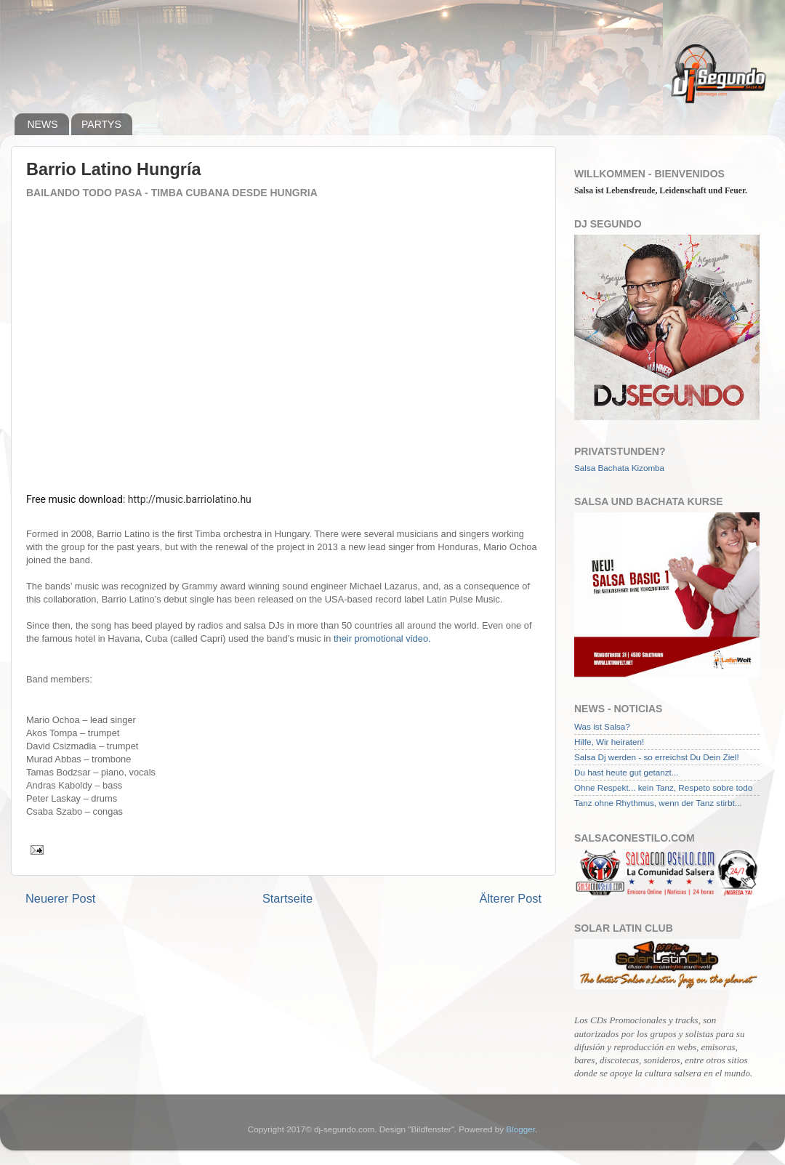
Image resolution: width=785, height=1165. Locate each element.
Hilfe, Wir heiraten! (609, 741)
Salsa (584, 467)
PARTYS (101, 124)
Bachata (613, 467)
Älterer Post (511, 898)
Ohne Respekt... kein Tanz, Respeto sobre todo (663, 787)
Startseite (287, 898)
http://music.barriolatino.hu (189, 499)
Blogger (520, 1129)
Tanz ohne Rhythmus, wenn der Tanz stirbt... (657, 802)
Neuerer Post (60, 898)
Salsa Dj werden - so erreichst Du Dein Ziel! (656, 757)
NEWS (43, 124)
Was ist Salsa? (602, 726)
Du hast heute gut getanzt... (626, 772)
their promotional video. (382, 638)
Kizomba (648, 467)
